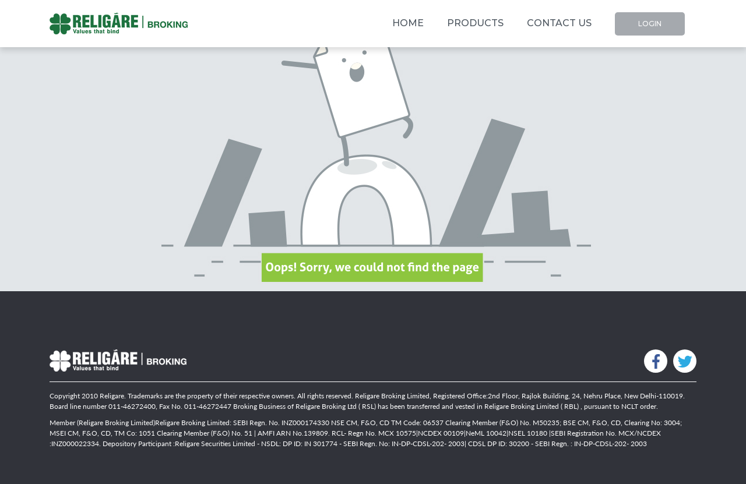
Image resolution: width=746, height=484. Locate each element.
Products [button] (475, 23)
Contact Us (559, 23)
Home (408, 20)
